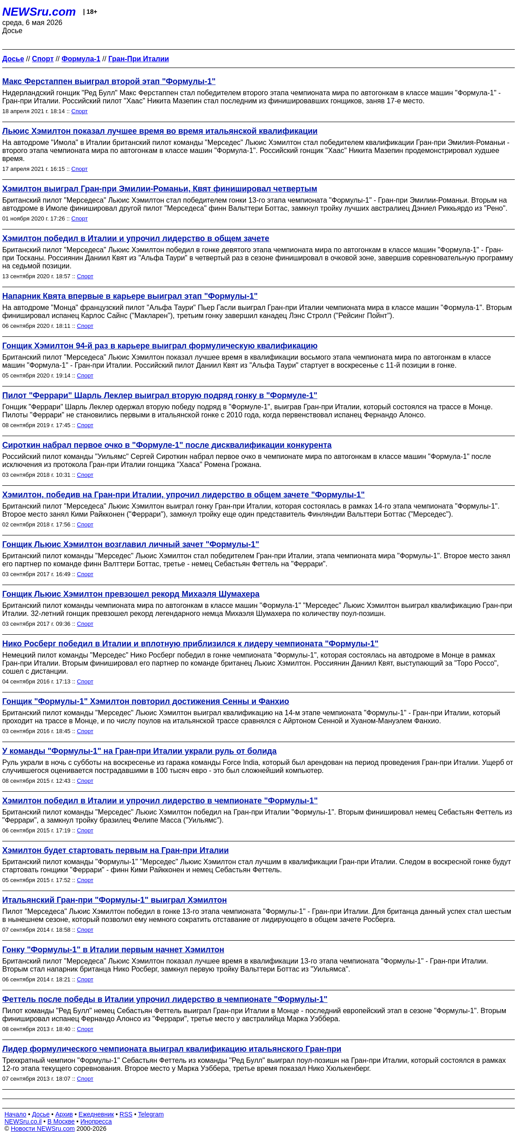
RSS (125, 1114)
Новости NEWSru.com (43, 1128)
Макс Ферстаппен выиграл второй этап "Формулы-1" (109, 81)
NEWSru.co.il (23, 1121)
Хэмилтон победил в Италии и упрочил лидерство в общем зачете (135, 238)
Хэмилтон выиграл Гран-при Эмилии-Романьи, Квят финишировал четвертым (159, 188)
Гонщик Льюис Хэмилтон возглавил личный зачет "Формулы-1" (130, 544)
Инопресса (96, 1121)
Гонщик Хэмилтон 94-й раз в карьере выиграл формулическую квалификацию (160, 345)
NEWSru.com (39, 11)
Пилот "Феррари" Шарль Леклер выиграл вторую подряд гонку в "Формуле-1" (159, 395)
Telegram (151, 1114)
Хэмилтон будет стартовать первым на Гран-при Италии (115, 850)
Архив (64, 1114)
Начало (15, 1114)
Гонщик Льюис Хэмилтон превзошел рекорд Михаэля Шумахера (130, 594)
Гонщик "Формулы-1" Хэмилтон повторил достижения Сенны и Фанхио (145, 701)
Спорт (80, 111)
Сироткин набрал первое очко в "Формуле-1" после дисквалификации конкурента (166, 445)
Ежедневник (96, 1114)
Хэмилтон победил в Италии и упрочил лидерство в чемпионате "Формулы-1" (160, 800)
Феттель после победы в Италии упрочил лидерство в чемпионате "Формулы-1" (164, 999)
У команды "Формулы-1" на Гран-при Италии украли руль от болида (139, 751)
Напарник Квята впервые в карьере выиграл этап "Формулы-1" (130, 296)
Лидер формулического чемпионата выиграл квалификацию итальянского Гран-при (171, 1048)
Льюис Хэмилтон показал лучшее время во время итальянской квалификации (160, 131)
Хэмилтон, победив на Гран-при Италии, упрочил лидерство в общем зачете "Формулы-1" (183, 494)
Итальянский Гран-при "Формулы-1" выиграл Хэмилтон (114, 900)
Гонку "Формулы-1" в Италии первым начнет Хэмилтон (113, 949)
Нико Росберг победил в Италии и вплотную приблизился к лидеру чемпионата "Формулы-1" (190, 643)
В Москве (61, 1121)
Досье (41, 1114)
